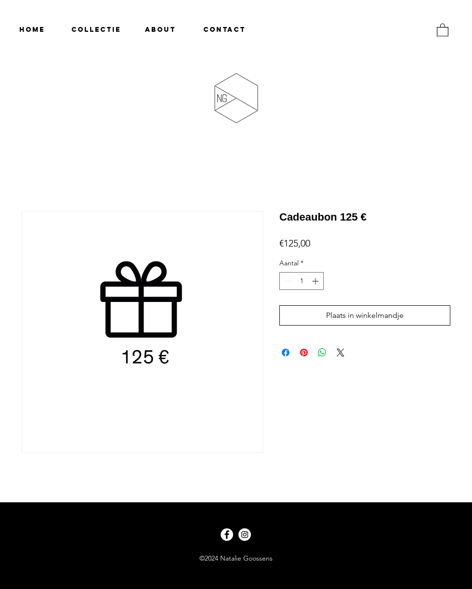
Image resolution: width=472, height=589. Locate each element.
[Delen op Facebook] (285, 352)
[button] (442, 30)
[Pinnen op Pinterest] (304, 352)
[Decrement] (287, 281)
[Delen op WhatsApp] (322, 352)
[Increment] (316, 281)
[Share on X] (340, 352)
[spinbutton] (301, 281)
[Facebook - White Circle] (227, 534)
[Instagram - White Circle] (244, 534)
